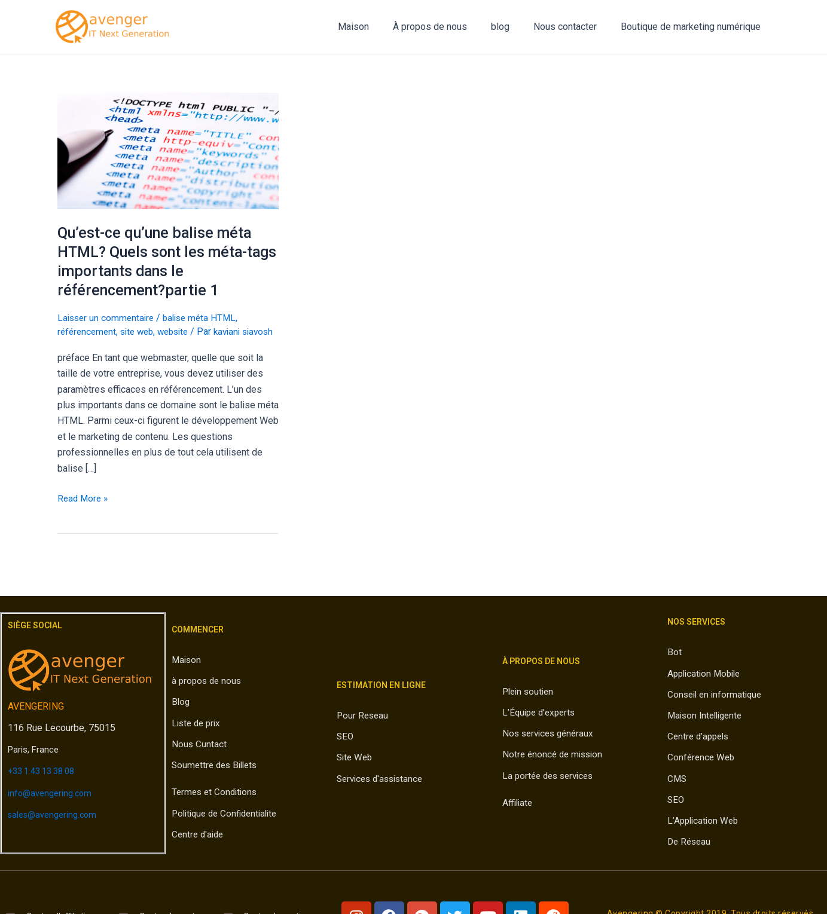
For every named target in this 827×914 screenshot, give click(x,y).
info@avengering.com (53, 806)
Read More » (84, 511)
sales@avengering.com (56, 828)
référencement (88, 331)
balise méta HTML (205, 317)
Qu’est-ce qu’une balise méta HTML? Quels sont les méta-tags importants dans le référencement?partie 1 (158, 261)
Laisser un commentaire (107, 317)
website (181, 331)
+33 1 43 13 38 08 (46, 785)
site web (141, 331)
